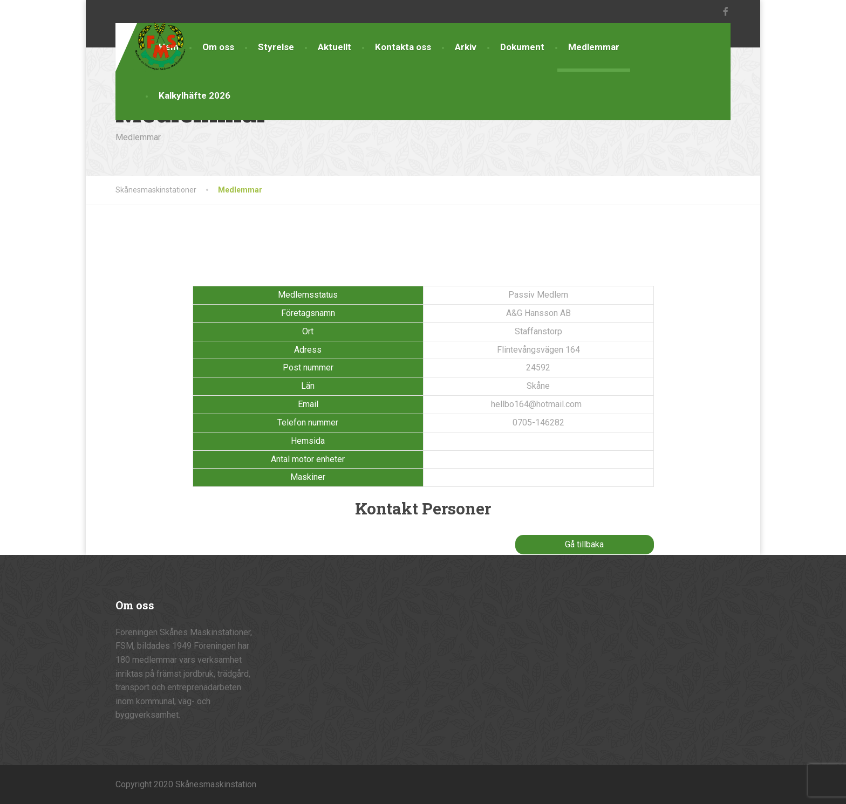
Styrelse (276, 47)
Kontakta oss (403, 47)
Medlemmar (593, 47)
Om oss (218, 47)
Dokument (522, 47)
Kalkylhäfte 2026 (194, 95)
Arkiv (465, 47)
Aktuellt (334, 47)
